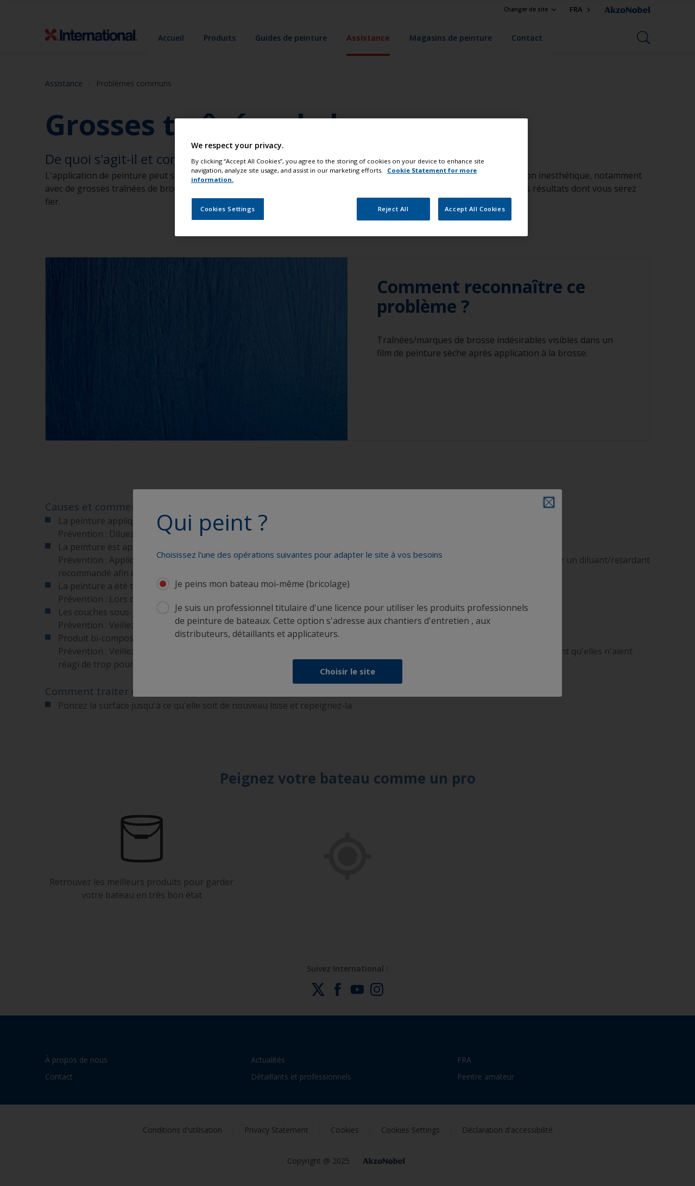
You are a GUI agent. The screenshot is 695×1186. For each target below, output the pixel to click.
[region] (351, 177)
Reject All (393, 209)
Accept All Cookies (475, 209)
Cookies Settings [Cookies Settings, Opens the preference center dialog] (227, 209)
